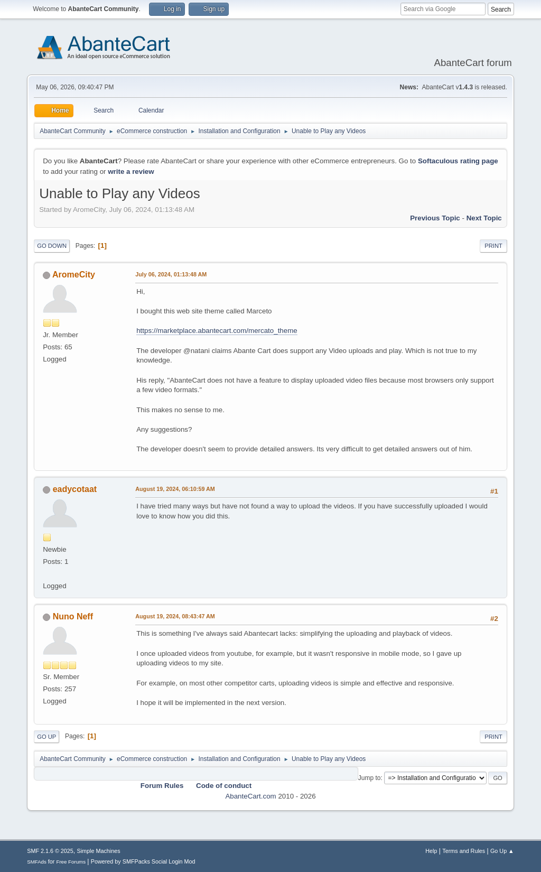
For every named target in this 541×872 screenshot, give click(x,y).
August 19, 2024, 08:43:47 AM (175, 616)
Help (431, 851)
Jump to (369, 778)
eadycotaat (75, 489)
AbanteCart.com (250, 796)
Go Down (52, 246)
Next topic (484, 218)
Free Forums (71, 862)
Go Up (46, 737)
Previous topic (435, 218)
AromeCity (73, 274)
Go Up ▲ (502, 851)
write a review (131, 171)
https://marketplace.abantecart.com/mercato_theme (216, 331)
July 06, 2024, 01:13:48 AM (171, 274)
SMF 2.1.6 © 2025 (50, 851)
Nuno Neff (73, 616)
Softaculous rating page (458, 161)
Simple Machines (98, 851)
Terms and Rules (463, 851)
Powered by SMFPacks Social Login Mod (143, 861)
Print (493, 246)
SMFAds (36, 862)
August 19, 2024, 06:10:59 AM (175, 489)
